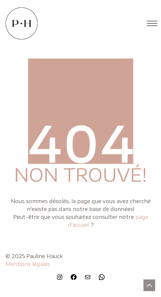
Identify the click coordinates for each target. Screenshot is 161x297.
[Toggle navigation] (150, 23)
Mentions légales (28, 263)
